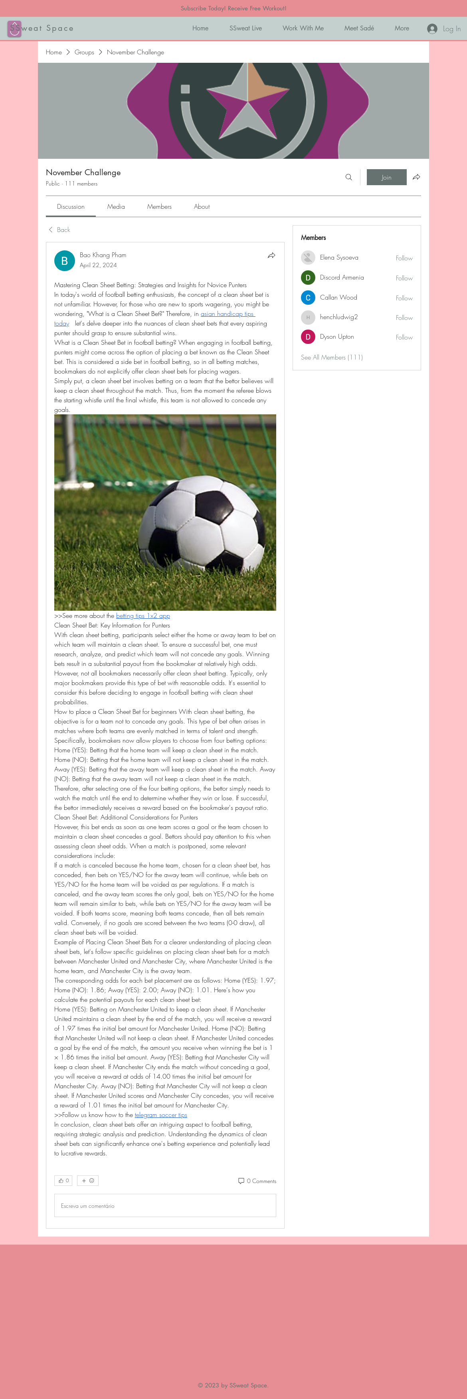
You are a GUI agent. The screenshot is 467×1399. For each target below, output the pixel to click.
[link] (71, 206)
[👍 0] (63, 1180)
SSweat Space (42, 28)
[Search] (349, 177)
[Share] (271, 255)
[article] (165, 735)
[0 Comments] (256, 1181)
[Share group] (416, 177)
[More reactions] (88, 1180)
